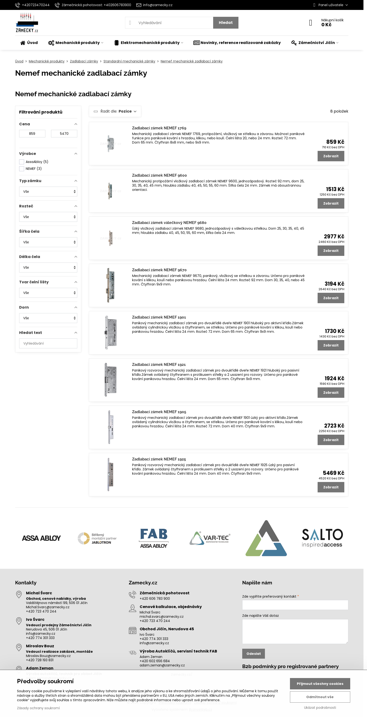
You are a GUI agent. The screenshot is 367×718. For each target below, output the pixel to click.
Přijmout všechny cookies (320, 683)
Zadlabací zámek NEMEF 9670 (159, 270)
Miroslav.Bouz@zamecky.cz (48, 655)
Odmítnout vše (320, 697)
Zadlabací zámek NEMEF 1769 (159, 128)
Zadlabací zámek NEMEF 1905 (159, 412)
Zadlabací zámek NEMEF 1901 (159, 317)
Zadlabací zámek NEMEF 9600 (159, 175)
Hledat (226, 22)
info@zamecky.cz (40, 633)
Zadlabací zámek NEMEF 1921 (159, 364)
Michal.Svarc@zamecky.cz (47, 607)
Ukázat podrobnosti (320, 707)
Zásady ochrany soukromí (38, 708)
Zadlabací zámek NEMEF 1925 (159, 459)
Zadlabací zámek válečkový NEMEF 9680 (169, 222)
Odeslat (253, 653)
